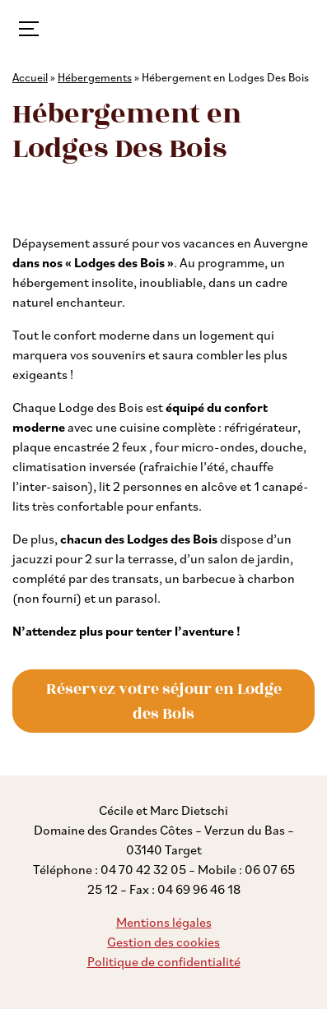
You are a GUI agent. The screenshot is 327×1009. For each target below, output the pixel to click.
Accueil (30, 77)
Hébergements (95, 77)
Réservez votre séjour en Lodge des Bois (164, 701)
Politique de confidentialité (164, 961)
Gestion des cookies (163, 941)
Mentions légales (164, 922)
